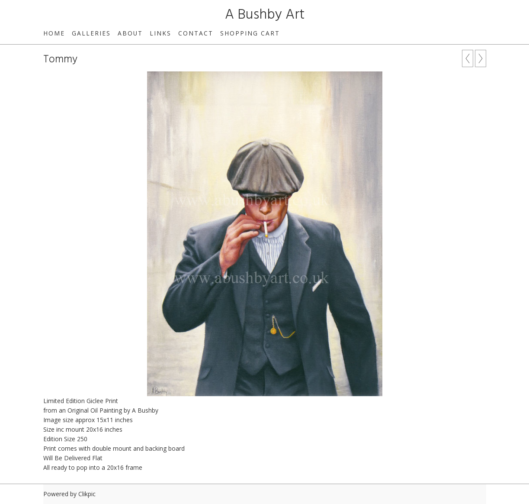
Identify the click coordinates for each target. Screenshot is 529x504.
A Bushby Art (265, 14)
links (160, 33)
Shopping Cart (250, 33)
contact (195, 33)
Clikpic (87, 494)
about (130, 33)
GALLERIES (91, 33)
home (54, 33)
